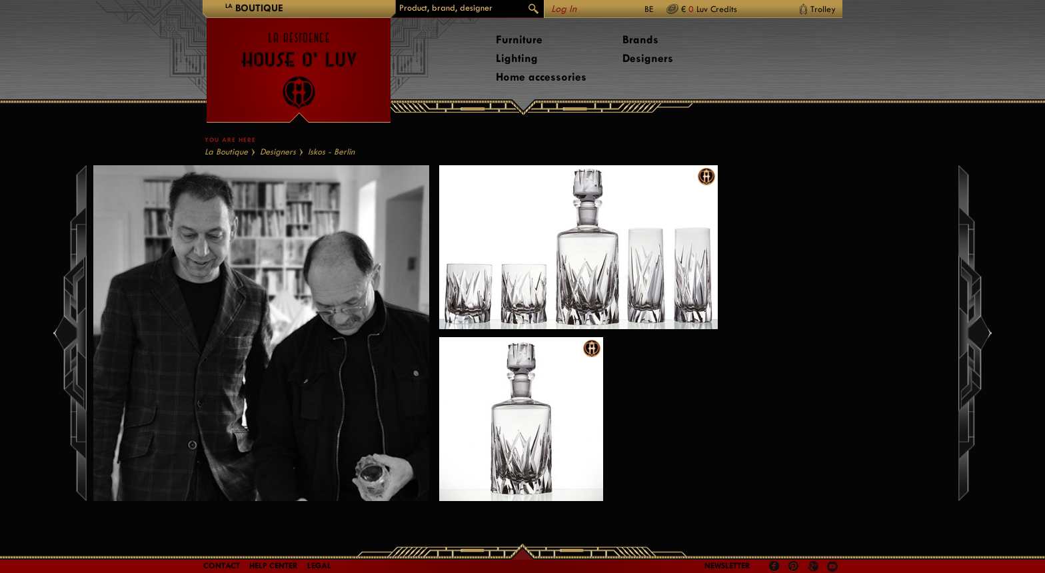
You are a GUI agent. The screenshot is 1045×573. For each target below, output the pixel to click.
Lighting (517, 58)
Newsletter (727, 565)
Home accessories (541, 77)
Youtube (832, 566)
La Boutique (226, 152)
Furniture (519, 39)
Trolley (823, 9)
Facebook (774, 566)
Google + (815, 567)
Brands (640, 39)
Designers (647, 58)
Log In (563, 9)
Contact (221, 565)
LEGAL (319, 565)
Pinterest (793, 566)
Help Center (273, 565)
